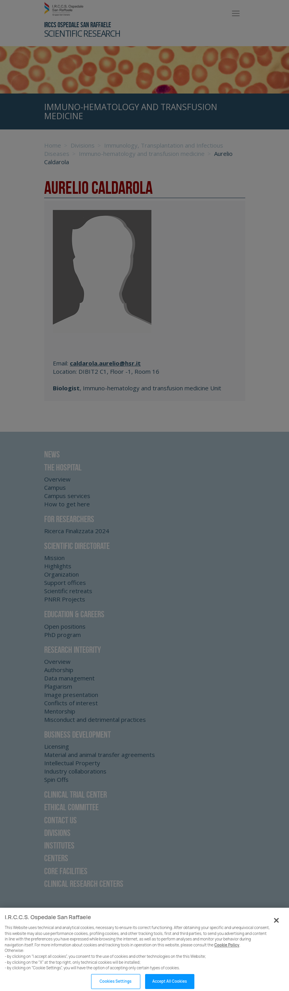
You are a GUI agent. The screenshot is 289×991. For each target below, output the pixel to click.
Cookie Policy (226, 949)
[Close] (276, 924)
